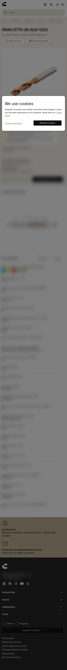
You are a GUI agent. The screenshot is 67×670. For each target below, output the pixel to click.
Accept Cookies (47, 123)
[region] (33, 113)
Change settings (13, 123)
